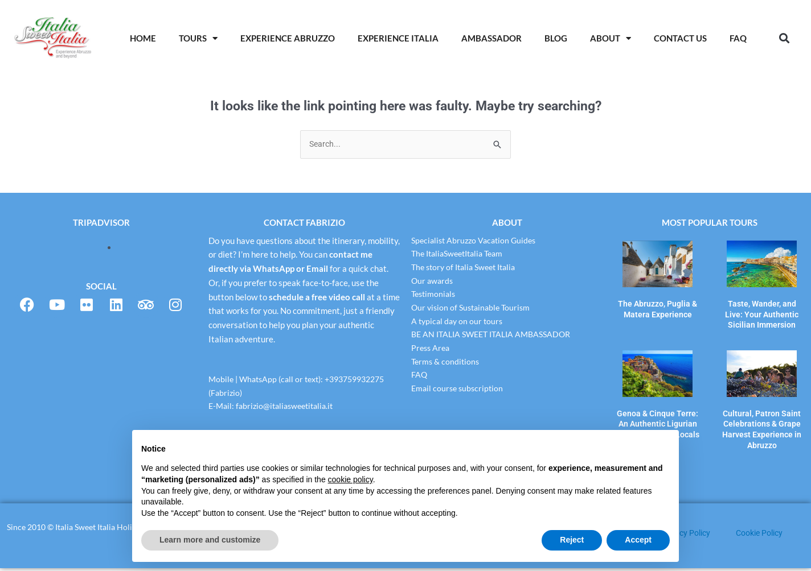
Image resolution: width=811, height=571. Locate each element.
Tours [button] (198, 38)
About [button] (610, 38)
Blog (555, 38)
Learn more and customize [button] (209, 539)
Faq (738, 38)
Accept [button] (638, 539)
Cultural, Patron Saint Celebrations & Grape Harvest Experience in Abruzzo (761, 421)
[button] (784, 38)
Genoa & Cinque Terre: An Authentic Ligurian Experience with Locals (658, 416)
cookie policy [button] (350, 479)
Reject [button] (572, 539)
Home (143, 38)
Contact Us (680, 38)
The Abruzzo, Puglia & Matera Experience (657, 307)
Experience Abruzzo (287, 38)
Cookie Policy (762, 536)
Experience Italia (398, 38)
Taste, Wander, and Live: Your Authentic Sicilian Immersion (762, 312)
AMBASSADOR (491, 38)
